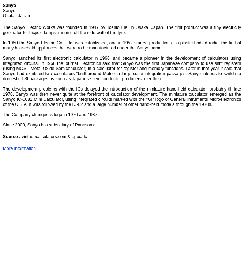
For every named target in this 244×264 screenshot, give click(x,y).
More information (19, 148)
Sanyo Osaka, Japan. (17, 13)
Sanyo (9, 5)
